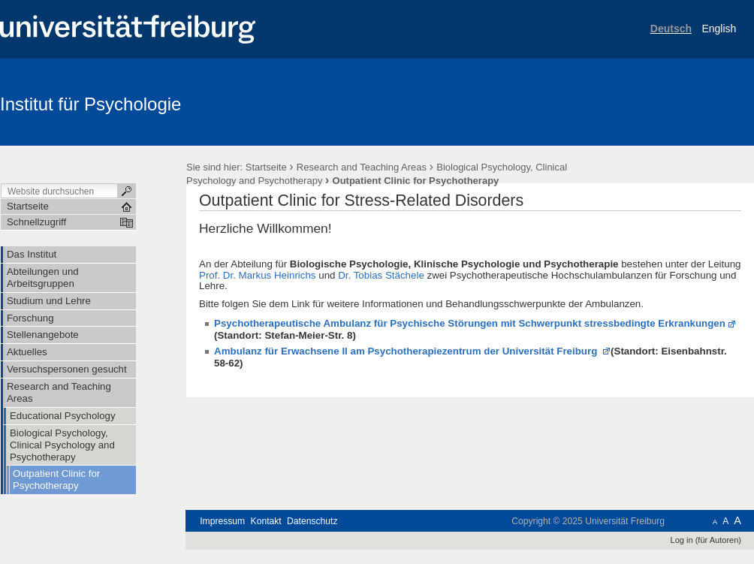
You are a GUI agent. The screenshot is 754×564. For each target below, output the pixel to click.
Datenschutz (312, 521)
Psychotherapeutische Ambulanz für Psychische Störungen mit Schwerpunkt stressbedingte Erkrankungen (469, 323)
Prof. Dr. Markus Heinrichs (257, 275)
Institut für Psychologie (90, 104)
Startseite (266, 167)
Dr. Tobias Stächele (381, 275)
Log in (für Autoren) (706, 539)
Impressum (222, 521)
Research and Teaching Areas (362, 167)
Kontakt (266, 521)
